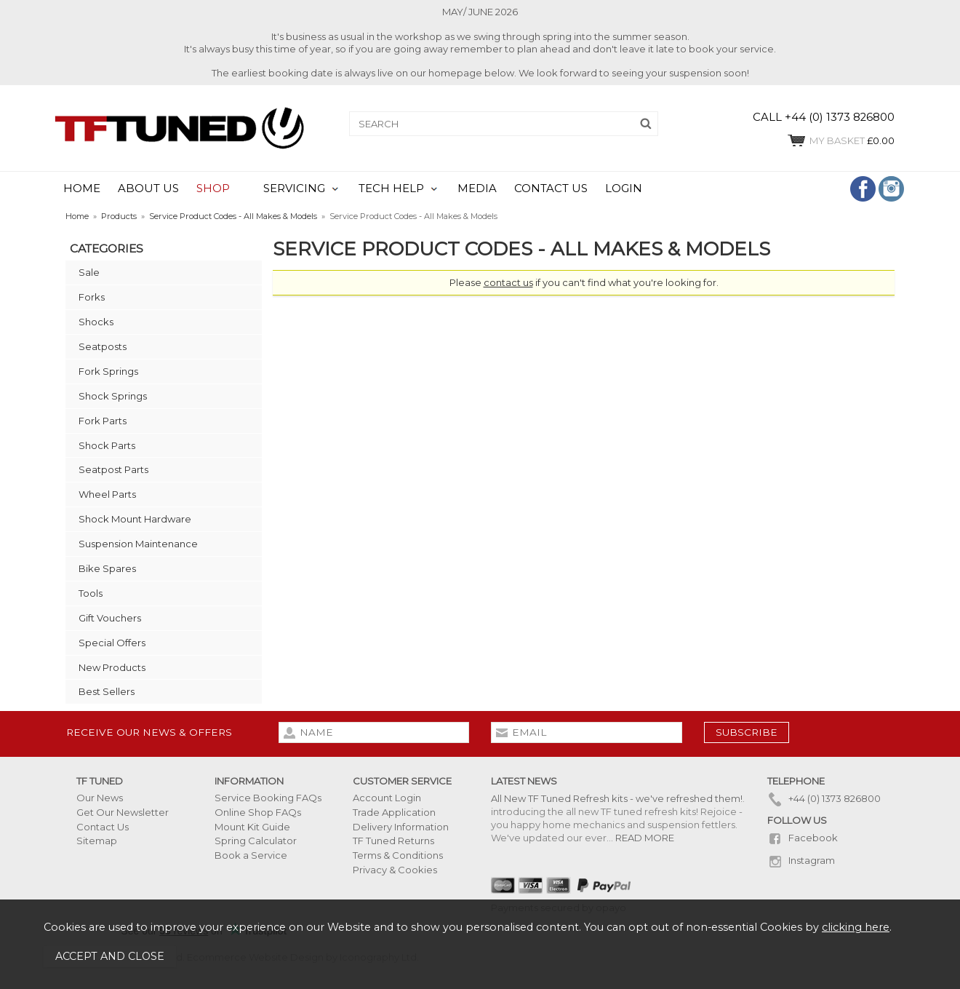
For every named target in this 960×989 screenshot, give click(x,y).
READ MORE (644, 837)
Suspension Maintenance (138, 543)
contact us (508, 282)
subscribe (746, 732)
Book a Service (251, 855)
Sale (89, 272)
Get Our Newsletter (122, 812)
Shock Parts (107, 445)
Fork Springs (108, 371)
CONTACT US (551, 188)
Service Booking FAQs (268, 797)
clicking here (855, 927)
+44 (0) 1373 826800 (824, 798)
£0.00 (840, 140)
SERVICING (294, 188)
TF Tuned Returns (393, 840)
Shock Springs (113, 396)
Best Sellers (107, 691)
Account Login (387, 797)
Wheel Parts (107, 494)
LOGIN (623, 188)
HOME (81, 188)
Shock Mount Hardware (135, 519)
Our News (99, 797)
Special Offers (112, 642)
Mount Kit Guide (252, 827)
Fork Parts (103, 420)
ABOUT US (148, 188)
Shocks (96, 321)
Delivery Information (401, 827)
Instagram (801, 860)
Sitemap (96, 840)
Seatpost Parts (113, 469)
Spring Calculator (256, 840)
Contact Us (102, 827)
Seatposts (103, 346)
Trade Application (394, 812)
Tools (91, 593)
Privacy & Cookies (395, 869)
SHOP (213, 188)
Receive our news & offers (149, 732)
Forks (92, 297)
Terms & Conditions (398, 855)
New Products (112, 667)
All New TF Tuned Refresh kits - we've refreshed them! (617, 798)
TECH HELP (391, 188)
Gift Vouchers (110, 618)
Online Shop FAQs (258, 812)
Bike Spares (107, 568)
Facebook (802, 837)
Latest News (524, 781)
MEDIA (477, 188)
